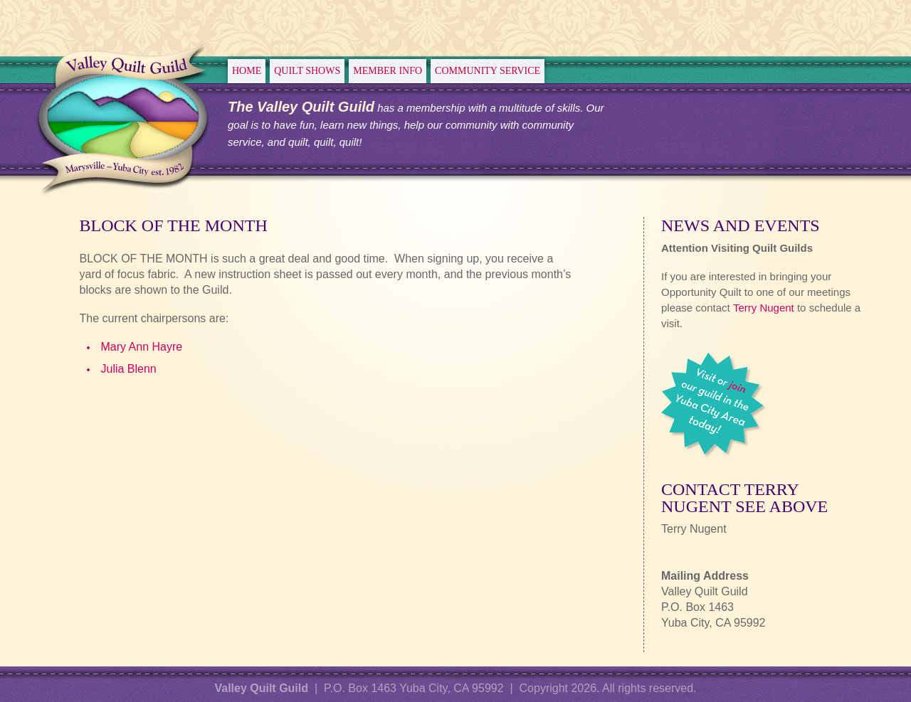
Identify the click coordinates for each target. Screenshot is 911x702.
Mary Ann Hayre (141, 347)
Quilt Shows (307, 70)
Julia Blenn (128, 369)
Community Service (487, 70)
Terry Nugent (763, 308)
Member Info (387, 70)
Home (246, 70)
